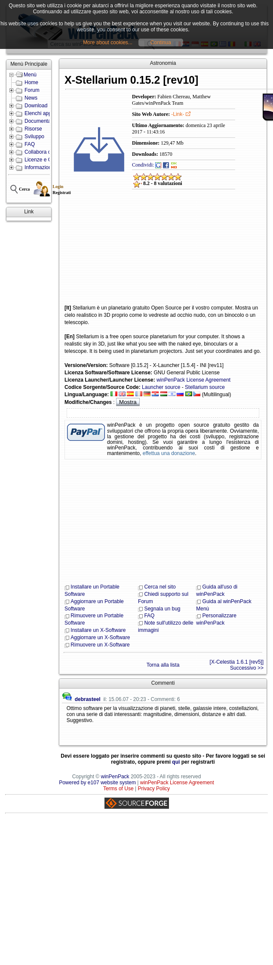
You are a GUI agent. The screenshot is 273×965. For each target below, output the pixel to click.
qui (176, 762)
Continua (160, 42)
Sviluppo (34, 137)
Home (31, 82)
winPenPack (115, 777)
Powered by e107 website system (97, 783)
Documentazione (44, 121)
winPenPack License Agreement (193, 380)
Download (36, 106)
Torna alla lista (163, 665)
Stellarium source (205, 387)
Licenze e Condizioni (48, 160)
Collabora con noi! (45, 152)
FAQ (30, 144)
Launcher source (161, 387)
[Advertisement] (123, 253)
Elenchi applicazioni (47, 113)
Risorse (33, 129)
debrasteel (88, 699)
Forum (32, 90)
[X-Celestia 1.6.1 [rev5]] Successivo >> (237, 665)
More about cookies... (107, 42)
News (31, 98)
